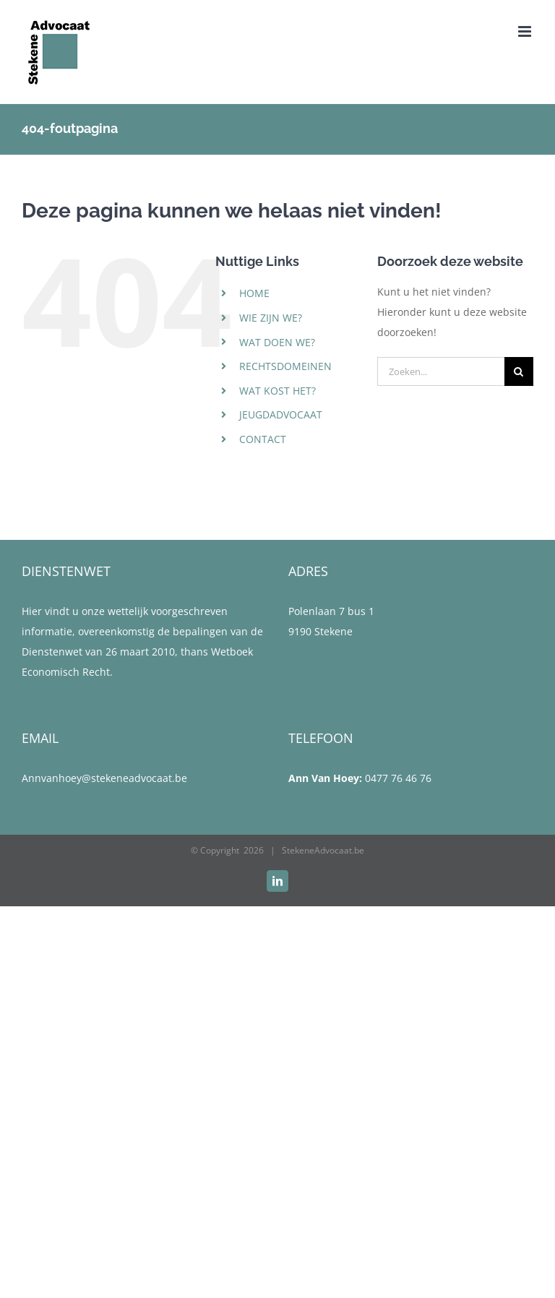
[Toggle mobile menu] (525, 31)
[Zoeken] (518, 371)
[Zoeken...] (440, 371)
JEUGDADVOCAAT (280, 414)
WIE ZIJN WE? (270, 317)
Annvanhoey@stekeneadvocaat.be (104, 778)
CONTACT (262, 439)
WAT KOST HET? (277, 390)
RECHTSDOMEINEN (285, 366)
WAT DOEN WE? (277, 342)
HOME (254, 293)
